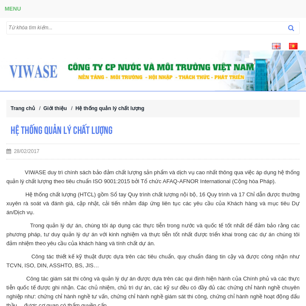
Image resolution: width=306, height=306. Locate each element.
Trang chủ (23, 108)
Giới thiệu (55, 108)
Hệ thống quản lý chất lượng (109, 108)
